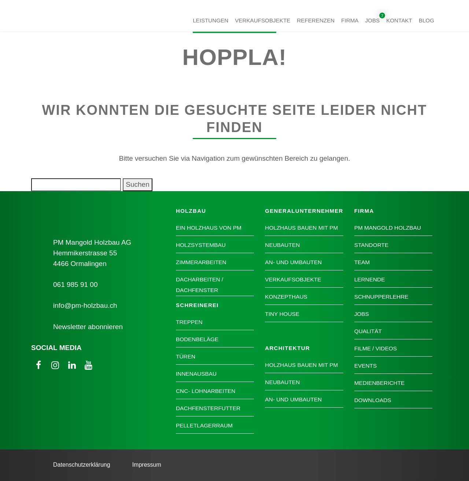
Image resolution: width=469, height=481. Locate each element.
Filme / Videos (375, 348)
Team (362, 262)
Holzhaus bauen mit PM (301, 228)
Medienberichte (379, 383)
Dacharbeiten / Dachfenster (199, 284)
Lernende (369, 279)
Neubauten (282, 245)
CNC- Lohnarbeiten (205, 391)
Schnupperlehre (381, 297)
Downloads (372, 400)
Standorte (371, 245)
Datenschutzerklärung (81, 465)
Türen (185, 356)
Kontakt (399, 20)
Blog (426, 20)
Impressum (146, 465)
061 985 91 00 (75, 284)
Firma (349, 20)
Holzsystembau (201, 245)
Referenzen (316, 20)
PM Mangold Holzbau (387, 228)
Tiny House (282, 314)
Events (365, 365)
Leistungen (210, 20)
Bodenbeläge (197, 339)
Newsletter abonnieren (88, 327)
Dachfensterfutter (208, 408)
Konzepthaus (286, 297)
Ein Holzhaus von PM (208, 228)
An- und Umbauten (293, 262)
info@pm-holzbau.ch (85, 305)
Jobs (372, 20)
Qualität (368, 331)
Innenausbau (196, 374)
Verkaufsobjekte (262, 20)
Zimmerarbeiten (201, 262)
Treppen (189, 322)
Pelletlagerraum (204, 425)
